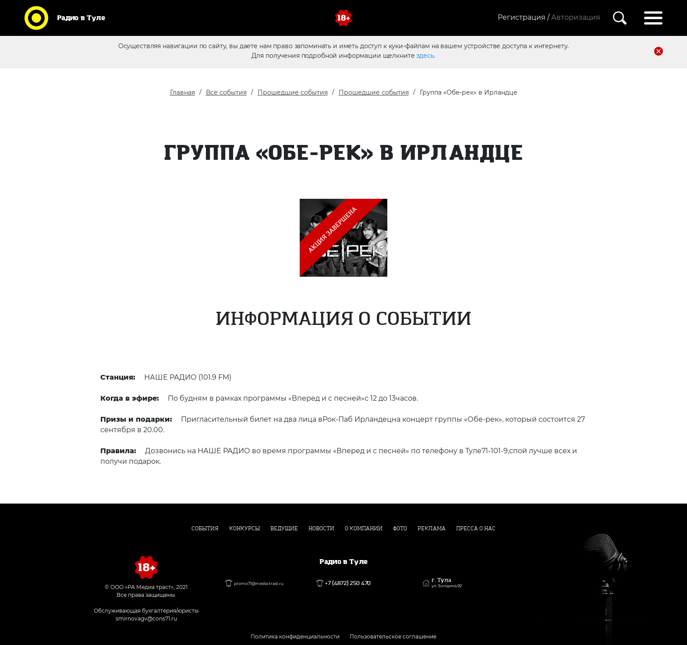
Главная (182, 92)
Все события (226, 92)
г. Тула (447, 583)
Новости (321, 528)
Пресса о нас (476, 528)
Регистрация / (523, 17)
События (205, 528)
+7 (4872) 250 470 (348, 583)
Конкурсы (244, 528)
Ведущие (284, 528)
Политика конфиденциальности (295, 636)
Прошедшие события (293, 92)
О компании (363, 528)
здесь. (425, 56)
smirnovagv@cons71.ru (146, 618)
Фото (400, 528)
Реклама (432, 528)
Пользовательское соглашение (393, 636)
